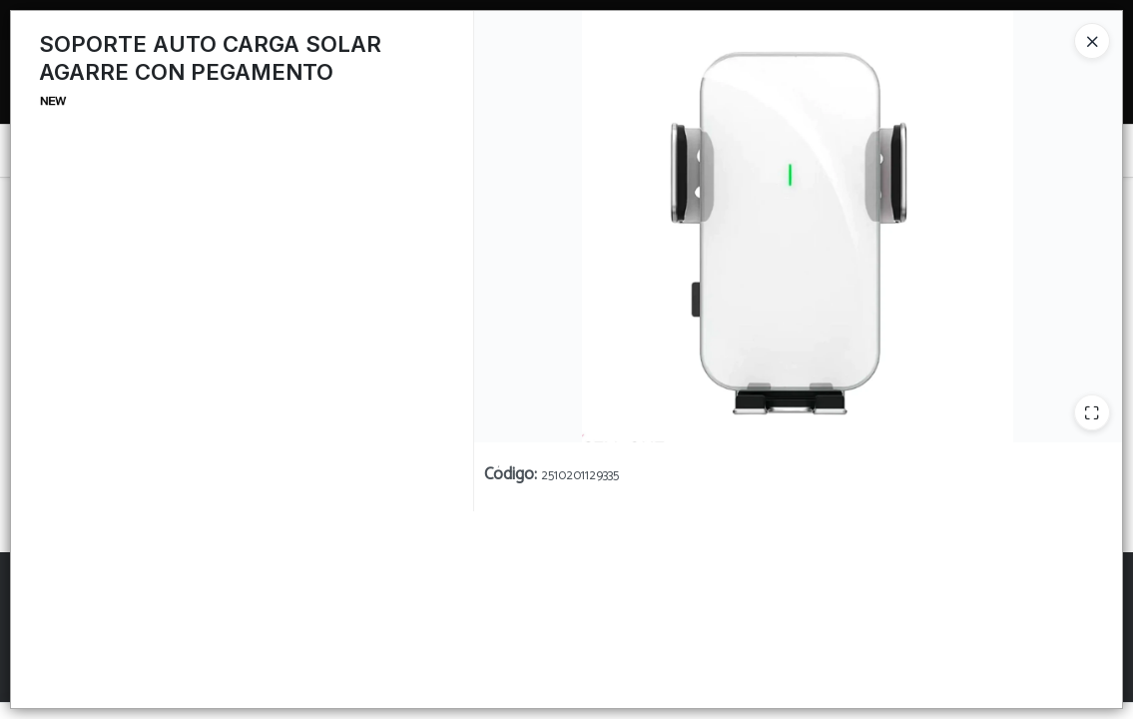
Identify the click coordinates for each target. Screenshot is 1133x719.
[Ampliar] (1092, 412)
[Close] (1092, 41)
